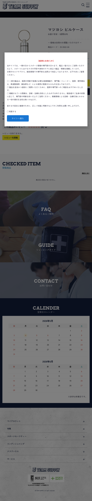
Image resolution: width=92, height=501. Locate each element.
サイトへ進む (18, 118)
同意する (11, 111)
